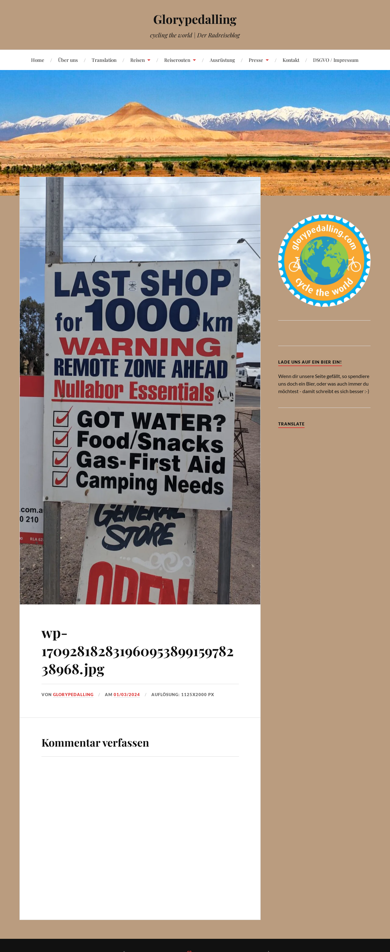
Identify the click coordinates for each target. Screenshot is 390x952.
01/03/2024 (127, 694)
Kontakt (291, 60)
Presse (256, 60)
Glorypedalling (194, 19)
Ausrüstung (222, 60)
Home (37, 60)
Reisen (137, 60)
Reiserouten (177, 60)
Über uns (68, 60)
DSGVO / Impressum (336, 60)
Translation (104, 60)
